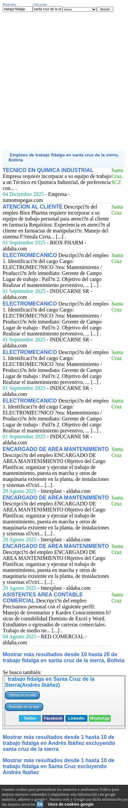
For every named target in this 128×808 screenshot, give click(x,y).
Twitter (30, 718)
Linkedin (76, 718)
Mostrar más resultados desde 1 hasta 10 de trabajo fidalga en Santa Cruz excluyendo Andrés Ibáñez (58, 766)
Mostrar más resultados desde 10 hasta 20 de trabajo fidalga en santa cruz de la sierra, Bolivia (63, 657)
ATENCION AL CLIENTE (33, 207)
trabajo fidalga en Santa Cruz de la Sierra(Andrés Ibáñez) (49, 682)
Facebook (53, 718)
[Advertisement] (64, 81)
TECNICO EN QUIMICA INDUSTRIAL (48, 170)
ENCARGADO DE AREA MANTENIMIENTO (56, 449)
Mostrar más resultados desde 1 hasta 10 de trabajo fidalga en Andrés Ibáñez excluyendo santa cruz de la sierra (59, 743)
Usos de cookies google (70, 804)
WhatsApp (99, 718)
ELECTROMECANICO (30, 255)
